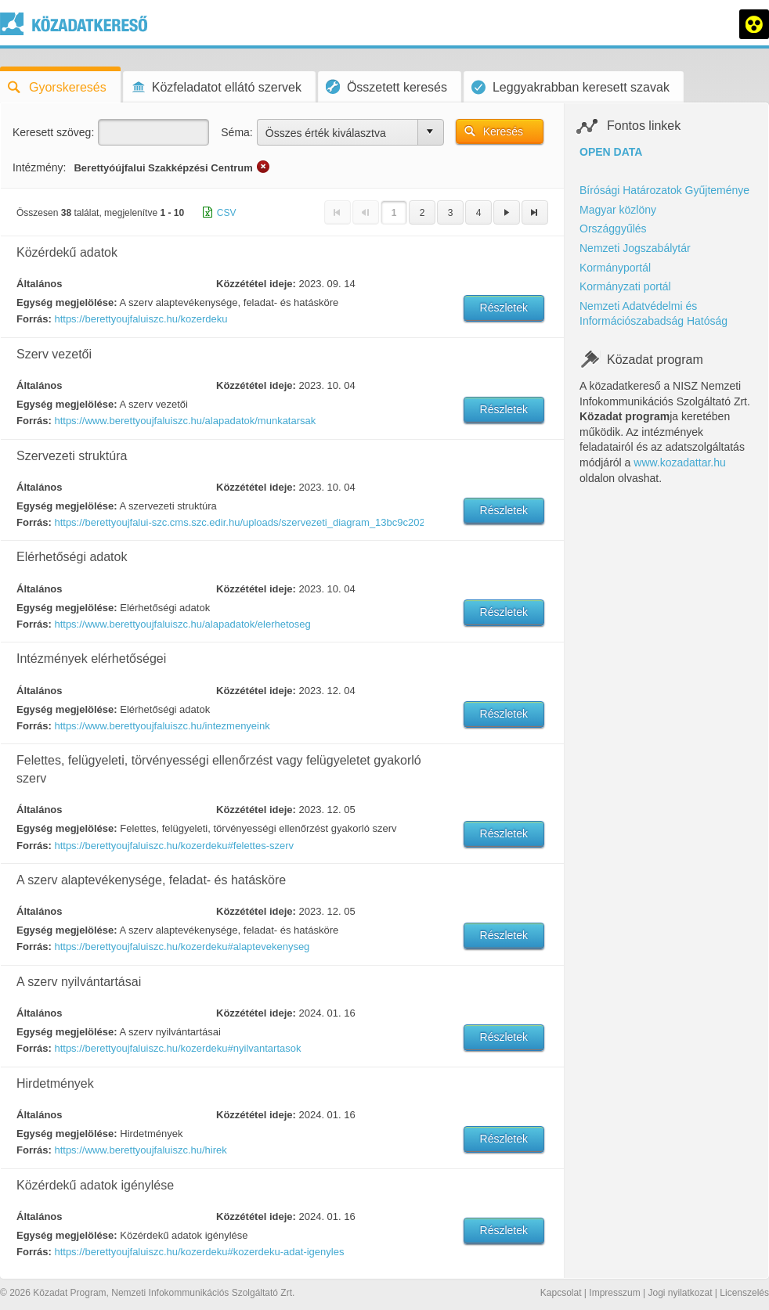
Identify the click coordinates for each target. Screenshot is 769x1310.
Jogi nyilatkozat (680, 1292)
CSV (226, 212)
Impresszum (614, 1292)
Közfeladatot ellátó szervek (216, 87)
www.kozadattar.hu (680, 462)
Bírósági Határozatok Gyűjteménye (664, 190)
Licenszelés (744, 1292)
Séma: (236, 132)
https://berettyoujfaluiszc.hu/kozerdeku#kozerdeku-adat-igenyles (199, 1252)
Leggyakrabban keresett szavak (570, 87)
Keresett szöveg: (53, 132)
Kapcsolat (561, 1292)
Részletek (504, 307)
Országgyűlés (613, 228)
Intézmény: (39, 167)
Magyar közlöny (617, 209)
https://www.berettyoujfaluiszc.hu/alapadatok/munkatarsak (185, 420)
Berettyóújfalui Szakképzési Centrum (163, 168)
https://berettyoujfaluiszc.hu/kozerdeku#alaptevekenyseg (181, 946)
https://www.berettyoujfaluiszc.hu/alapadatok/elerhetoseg (182, 624)
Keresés (503, 131)
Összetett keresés (386, 86)
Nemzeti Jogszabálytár (635, 248)
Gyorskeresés (57, 87)
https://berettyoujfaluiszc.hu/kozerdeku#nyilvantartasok (177, 1048)
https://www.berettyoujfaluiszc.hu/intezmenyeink (161, 726)
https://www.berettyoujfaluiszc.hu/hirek (140, 1150)
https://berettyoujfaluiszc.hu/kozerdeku (140, 319)
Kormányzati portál (625, 286)
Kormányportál (615, 267)
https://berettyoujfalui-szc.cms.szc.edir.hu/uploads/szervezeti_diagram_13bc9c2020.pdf (238, 522)
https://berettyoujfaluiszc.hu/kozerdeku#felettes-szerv (174, 845)
